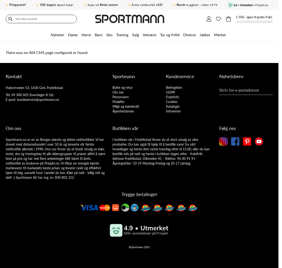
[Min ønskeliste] (218, 19)
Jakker (205, 34)
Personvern (120, 97)
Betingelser (174, 87)
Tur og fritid (169, 34)
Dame (73, 34)
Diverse (189, 34)
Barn (99, 34)
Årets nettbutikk (147, 5)
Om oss (118, 92)
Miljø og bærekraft (125, 106)
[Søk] (10, 19)
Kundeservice (180, 76)
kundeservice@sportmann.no (38, 100)
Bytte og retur (122, 87)
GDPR (170, 92)
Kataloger (173, 106)
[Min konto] (208, 19)
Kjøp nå (103, 5)
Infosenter (173, 111)
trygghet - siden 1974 (197, 5)
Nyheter (57, 34)
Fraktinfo (172, 97)
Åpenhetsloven (123, 111)
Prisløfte (118, 102)
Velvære (149, 34)
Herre (86, 34)
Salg (135, 34)
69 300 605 (19, 95)
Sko (109, 34)
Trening (122, 34)
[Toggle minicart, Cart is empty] (228, 19)
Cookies (171, 102)
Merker (220, 34)
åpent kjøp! (57, 5)
